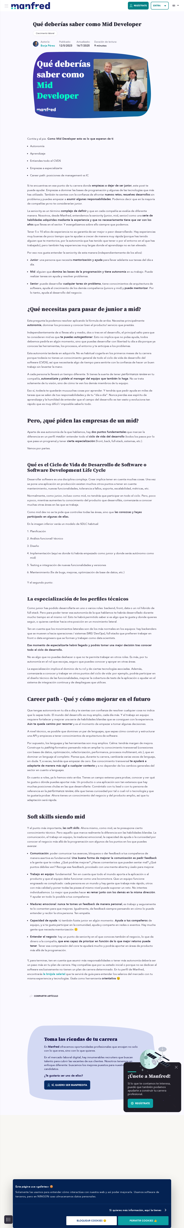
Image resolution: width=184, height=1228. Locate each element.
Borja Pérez (48, 46)
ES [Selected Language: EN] (174, 5)
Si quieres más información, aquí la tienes (135, 1210)
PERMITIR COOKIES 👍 (143, 1220)
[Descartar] (176, 1067)
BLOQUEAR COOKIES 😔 (91, 1220)
